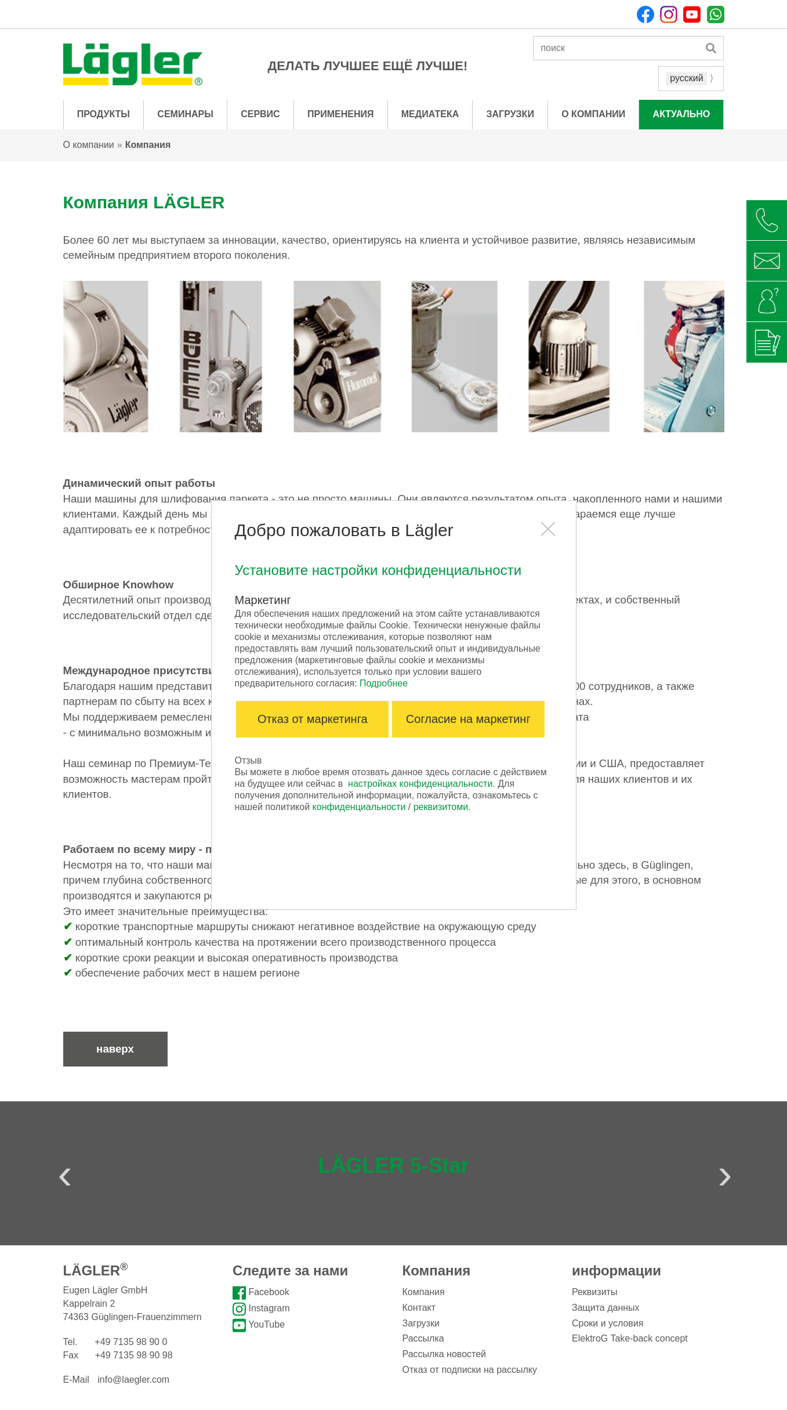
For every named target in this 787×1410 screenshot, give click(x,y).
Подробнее (384, 683)
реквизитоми (441, 807)
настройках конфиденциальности (420, 784)
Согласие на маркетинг (468, 719)
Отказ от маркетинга (313, 719)
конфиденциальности (359, 807)
